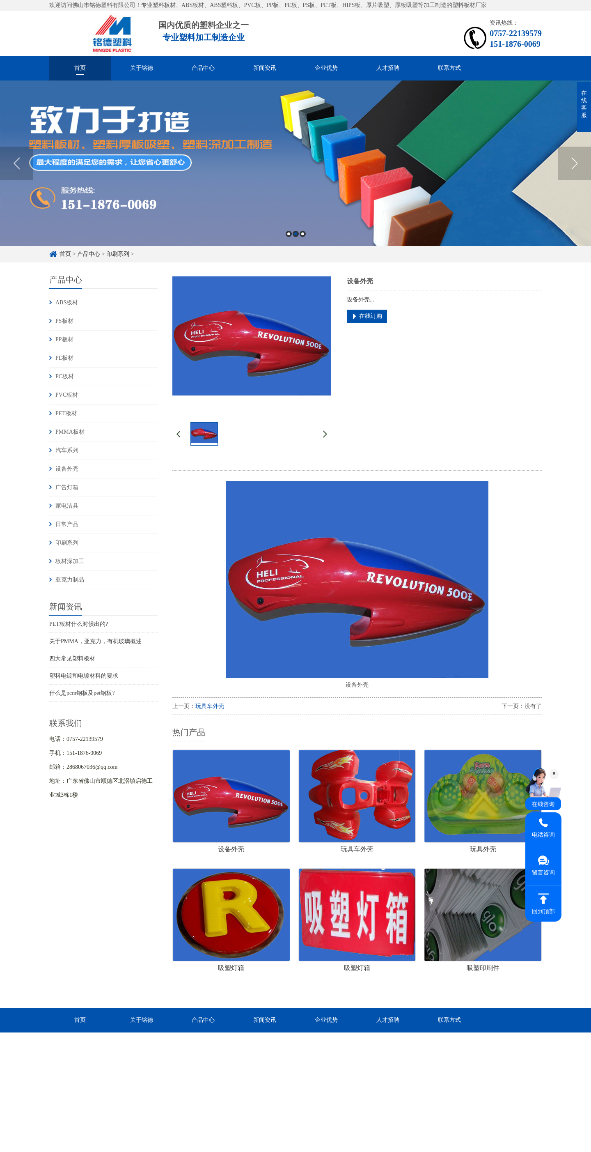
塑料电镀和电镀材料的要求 (83, 676)
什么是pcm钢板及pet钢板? (82, 693)
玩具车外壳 (209, 706)
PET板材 (66, 413)
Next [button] (574, 163)
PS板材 (64, 321)
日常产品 (66, 524)
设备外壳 (66, 469)
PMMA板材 (70, 432)
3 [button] (302, 233)
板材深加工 (69, 561)
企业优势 (326, 68)
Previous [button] (16, 163)
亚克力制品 (69, 580)
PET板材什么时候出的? (78, 624)
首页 (80, 68)
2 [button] (295, 233)
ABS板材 (66, 302)
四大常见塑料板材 (72, 658)
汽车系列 (66, 450)
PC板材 (64, 376)
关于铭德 (141, 68)
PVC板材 (66, 395)
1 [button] (288, 233)
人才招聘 (387, 68)
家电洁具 (66, 506)
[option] (295, 163)
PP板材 (64, 339)
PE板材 (64, 358)
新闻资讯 (264, 68)
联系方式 (449, 68)
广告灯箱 (66, 487)
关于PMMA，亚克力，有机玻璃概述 (95, 641)
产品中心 (203, 68)
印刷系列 (117, 254)
